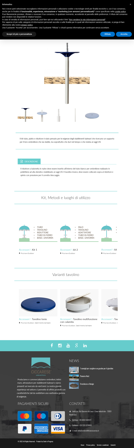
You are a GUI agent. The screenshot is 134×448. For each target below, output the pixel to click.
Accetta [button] (123, 34)
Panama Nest (84, 377)
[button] (130, 4)
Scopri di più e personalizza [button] (19, 34)
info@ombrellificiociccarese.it (89, 430)
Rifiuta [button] (108, 34)
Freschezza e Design (87, 385)
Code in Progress (48, 441)
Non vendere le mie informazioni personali (87, 19)
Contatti (113, 445)
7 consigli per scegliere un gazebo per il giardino (96, 369)
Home (82, 445)
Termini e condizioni (103, 445)
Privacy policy (90, 445)
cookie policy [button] (120, 11)
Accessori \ (86, 249)
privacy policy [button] (27, 25)
